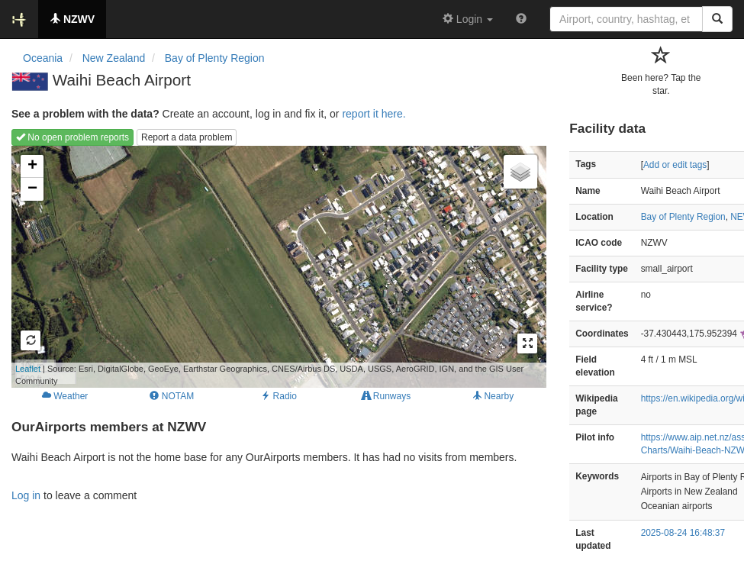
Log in (25, 495)
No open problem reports (72, 137)
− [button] (32, 189)
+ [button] (32, 166)
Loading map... (267, 266)
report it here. (373, 114)
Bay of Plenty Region (683, 216)
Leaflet (27, 368)
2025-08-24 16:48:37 (683, 532)
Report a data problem (186, 137)
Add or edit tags (675, 165)
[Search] (717, 19)
